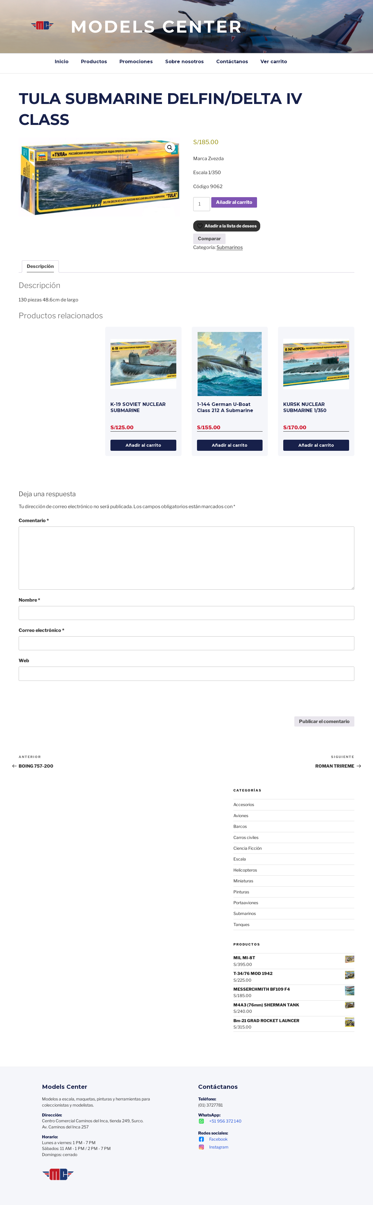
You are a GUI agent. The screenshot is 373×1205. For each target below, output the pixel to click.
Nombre (29, 599)
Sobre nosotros (184, 61)
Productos (94, 61)
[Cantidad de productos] (201, 204)
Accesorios (243, 804)
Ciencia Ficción (247, 847)
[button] (170, 147)
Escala (239, 858)
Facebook (213, 1138)
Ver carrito (274, 61)
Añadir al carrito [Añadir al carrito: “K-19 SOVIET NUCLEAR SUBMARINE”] (143, 444)
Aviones (240, 814)
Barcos (240, 826)
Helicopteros (245, 869)
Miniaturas (243, 880)
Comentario (34, 520)
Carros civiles (245, 836)
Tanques (241, 923)
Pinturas (241, 891)
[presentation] (63, 701)
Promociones (136, 61)
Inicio (61, 61)
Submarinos (230, 247)
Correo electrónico (41, 629)
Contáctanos (232, 61)
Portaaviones (245, 902)
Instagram (213, 1147)
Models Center (157, 26)
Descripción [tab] (40, 266)
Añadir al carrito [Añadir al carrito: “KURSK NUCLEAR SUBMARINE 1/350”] (316, 444)
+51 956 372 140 (220, 1121)
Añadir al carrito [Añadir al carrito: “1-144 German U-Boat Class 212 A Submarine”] (229, 444)
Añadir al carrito (234, 202)
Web (24, 660)
